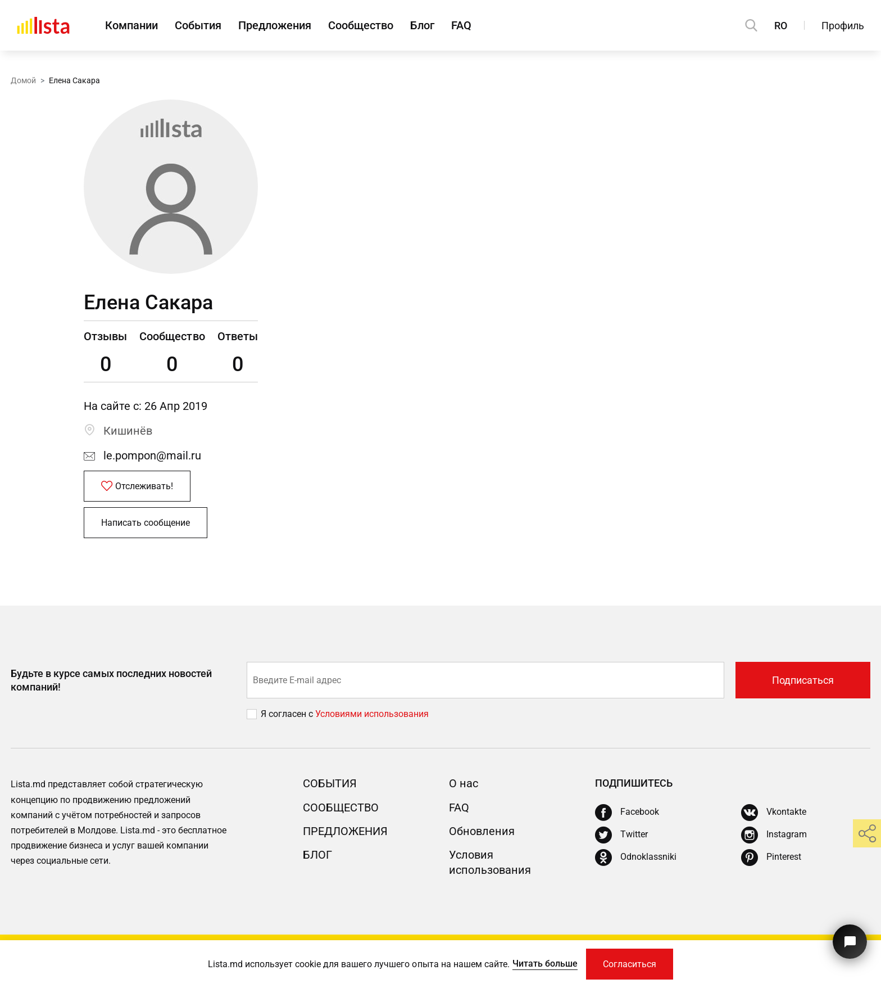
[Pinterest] (771, 857)
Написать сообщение (145, 522)
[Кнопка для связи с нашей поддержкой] (850, 941)
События (198, 25)
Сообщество (360, 25)
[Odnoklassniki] (635, 857)
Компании (131, 25)
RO (780, 25)
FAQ (461, 25)
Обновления (482, 831)
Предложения (274, 25)
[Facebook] (627, 812)
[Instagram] (774, 835)
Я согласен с (288, 714)
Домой (23, 80)
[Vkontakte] (773, 812)
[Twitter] (621, 835)
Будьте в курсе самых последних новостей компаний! (111, 679)
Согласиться (629, 964)
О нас (463, 783)
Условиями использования (372, 714)
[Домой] (43, 25)
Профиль (842, 25)
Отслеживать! (137, 486)
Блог (422, 25)
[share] (867, 833)
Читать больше (545, 963)
